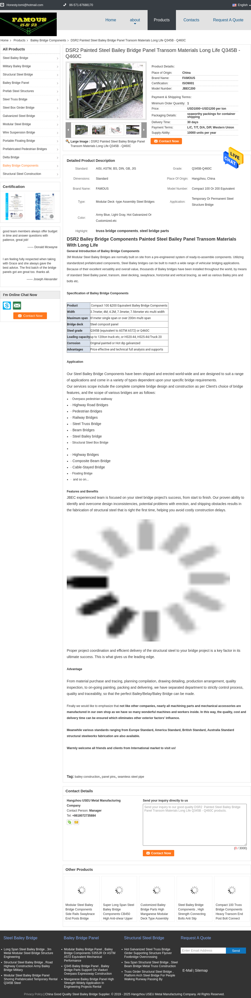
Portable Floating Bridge (19, 140)
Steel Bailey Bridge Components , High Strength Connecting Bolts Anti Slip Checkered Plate (192, 914)
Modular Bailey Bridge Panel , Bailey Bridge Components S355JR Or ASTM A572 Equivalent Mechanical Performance (89, 955)
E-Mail (187, 970)
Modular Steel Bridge (17, 124)
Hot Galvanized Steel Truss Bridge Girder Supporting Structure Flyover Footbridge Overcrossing (148, 953)
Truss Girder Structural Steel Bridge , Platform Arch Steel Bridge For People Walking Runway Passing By (149, 975)
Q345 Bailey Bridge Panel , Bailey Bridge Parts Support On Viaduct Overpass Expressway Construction (88, 969)
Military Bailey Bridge (17, 66)
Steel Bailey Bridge (15, 58)
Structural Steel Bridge (18, 74)
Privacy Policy (33, 994)
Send (236, 951)
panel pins (109, 776)
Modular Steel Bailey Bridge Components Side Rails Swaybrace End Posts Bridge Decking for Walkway (80, 914)
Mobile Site (190, 976)
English (244, 5)
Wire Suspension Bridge (19, 132)
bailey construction (87, 776)
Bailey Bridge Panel (16, 83)
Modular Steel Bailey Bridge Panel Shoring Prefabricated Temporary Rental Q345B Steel (30, 979)
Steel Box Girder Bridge (18, 107)
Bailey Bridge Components (48, 40)
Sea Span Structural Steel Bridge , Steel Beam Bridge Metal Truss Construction (151, 964)
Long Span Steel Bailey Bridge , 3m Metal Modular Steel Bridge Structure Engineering (28, 953)
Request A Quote (228, 20)
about (135, 20)
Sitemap (201, 970)
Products (162, 20)
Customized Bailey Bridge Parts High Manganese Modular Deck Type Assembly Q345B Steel (154, 914)
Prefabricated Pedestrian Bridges (25, 149)
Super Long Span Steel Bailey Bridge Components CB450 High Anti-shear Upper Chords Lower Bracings (118, 914)
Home (110, 20)
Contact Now (169, 141)
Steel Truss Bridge (15, 99)
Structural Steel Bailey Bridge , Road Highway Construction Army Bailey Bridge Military (28, 966)
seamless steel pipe (131, 776)
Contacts (191, 20)
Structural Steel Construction (22, 174)
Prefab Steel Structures (18, 91)
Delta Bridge (11, 157)
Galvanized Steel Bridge (19, 116)
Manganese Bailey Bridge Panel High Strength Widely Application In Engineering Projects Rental (89, 982)
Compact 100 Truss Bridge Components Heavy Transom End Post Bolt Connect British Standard (229, 914)
